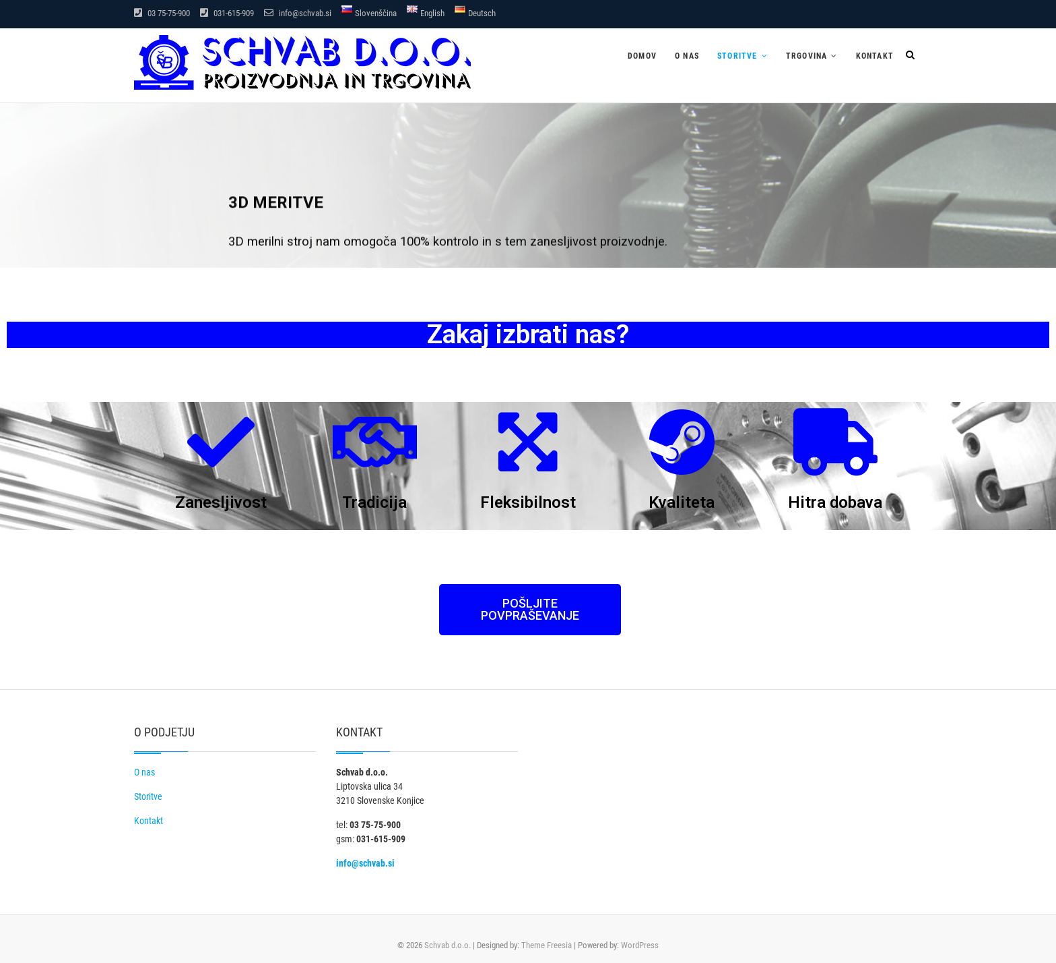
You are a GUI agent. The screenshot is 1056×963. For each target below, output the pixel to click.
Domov (642, 56)
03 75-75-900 (162, 13)
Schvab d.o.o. (447, 945)
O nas (687, 56)
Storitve (737, 56)
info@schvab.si (297, 13)
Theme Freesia (546, 945)
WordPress (640, 945)
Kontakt (875, 56)
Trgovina (807, 56)
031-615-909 (227, 13)
